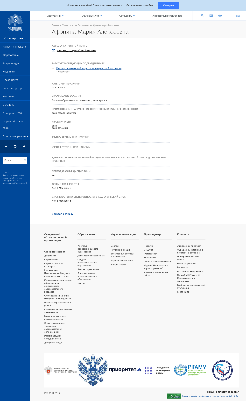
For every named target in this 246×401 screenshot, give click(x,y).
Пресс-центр (10, 80)
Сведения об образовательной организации (56, 237)
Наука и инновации (14, 47)
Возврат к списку (63, 214)
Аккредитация (11, 64)
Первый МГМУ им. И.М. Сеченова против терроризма (188, 278)
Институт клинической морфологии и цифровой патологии (89, 68)
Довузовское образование (91, 256)
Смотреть (168, 5)
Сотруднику (125, 16)
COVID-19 (8, 105)
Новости (148, 246)
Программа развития (15, 137)
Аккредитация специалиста (167, 16)
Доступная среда (53, 343)
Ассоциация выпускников (190, 271)
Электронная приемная (189, 246)
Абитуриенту (55, 16)
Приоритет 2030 (12, 114)
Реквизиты (182, 267)
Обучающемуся (90, 16)
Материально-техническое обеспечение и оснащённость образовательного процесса (58, 286)
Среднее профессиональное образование (88, 263)
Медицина (9, 72)
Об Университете (13, 39)
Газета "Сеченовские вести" (158, 261)
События (148, 250)
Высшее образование (89, 269)
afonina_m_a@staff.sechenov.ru (76, 50)
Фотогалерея (150, 254)
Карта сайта (183, 292)
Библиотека (150, 258)
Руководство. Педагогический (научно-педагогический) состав (58, 273)
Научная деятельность (122, 261)
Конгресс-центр (12, 89)
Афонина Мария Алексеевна (106, 25)
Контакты (8, 97)
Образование (11, 56)
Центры (82, 283)
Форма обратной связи (13, 125)
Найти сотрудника (186, 263)
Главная (55, 25)
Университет (69, 25)
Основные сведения (55, 252)
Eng (238, 16)
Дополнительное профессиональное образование (88, 276)
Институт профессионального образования (88, 249)
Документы (50, 256)
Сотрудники (84, 25)
